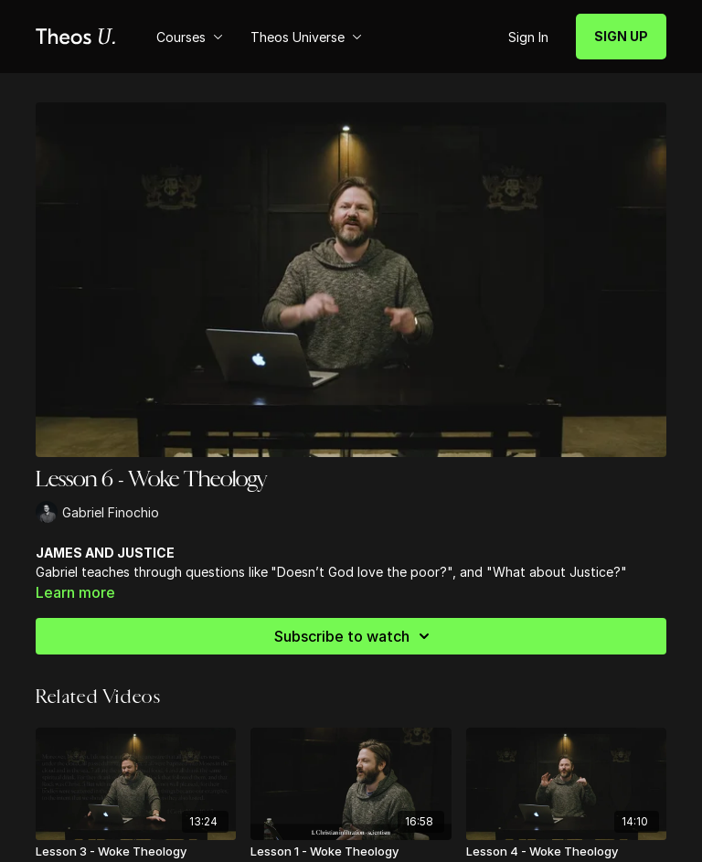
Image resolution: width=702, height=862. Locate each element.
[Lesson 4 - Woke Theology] (566, 852)
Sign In (528, 37)
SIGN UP (621, 36)
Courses (189, 37)
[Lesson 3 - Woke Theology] (136, 852)
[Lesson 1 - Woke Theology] (350, 852)
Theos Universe (306, 37)
